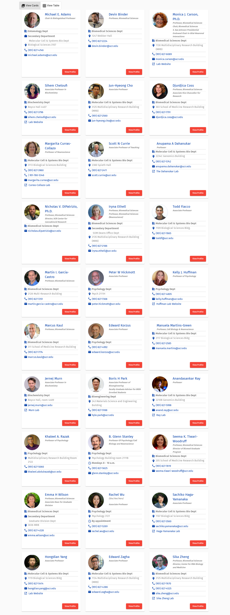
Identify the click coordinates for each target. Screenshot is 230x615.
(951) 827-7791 (163, 112)
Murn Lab (33, 410)
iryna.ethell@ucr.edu (104, 250)
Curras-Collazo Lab (39, 185)
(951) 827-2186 (99, 245)
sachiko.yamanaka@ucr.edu (172, 526)
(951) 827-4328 (36, 530)
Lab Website (163, 64)
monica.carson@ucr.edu (170, 59)
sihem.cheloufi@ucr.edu (42, 117)
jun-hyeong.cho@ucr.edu (106, 120)
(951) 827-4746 (36, 50)
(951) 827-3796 (35, 112)
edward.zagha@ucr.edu (105, 591)
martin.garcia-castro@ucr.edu (45, 303)
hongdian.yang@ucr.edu (42, 588)
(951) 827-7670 (163, 583)
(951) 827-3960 (36, 170)
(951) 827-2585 (163, 343)
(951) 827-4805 (164, 294)
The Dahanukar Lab (167, 171)
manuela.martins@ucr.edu (171, 348)
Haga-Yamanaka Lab (168, 531)
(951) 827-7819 (163, 465)
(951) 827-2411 (99, 170)
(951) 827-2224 (99, 41)
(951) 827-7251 (35, 298)
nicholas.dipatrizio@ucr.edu (44, 230)
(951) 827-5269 (99, 526)
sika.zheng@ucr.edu (167, 593)
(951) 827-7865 (163, 233)
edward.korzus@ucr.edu (106, 352)
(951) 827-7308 (99, 298)
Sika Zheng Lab (165, 598)
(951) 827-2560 (99, 115)
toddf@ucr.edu (164, 238)
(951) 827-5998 (163, 405)
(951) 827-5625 (99, 468)
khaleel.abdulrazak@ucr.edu (44, 471)
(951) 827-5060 (36, 466)
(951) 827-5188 (99, 410)
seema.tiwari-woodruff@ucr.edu (174, 470)
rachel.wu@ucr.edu (103, 531)
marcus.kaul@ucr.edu (40, 357)
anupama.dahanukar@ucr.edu (173, 166)
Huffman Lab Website (168, 303)
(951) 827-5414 (35, 583)
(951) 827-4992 (99, 347)
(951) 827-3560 (163, 521)
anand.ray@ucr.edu (167, 410)
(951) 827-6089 (164, 54)
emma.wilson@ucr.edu (41, 535)
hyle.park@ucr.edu (103, 415)
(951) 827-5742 (163, 161)
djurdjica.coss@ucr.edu (169, 117)
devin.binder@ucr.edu (105, 46)
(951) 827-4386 (100, 587)
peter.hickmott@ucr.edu (106, 303)
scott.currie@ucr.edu (104, 175)
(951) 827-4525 (163, 588)
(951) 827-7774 (35, 352)
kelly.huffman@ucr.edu (169, 298)
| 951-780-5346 (36, 175)
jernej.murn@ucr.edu (40, 405)
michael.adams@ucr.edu (42, 55)
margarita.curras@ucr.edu (43, 180)
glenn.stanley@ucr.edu (105, 473)
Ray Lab (161, 415)
